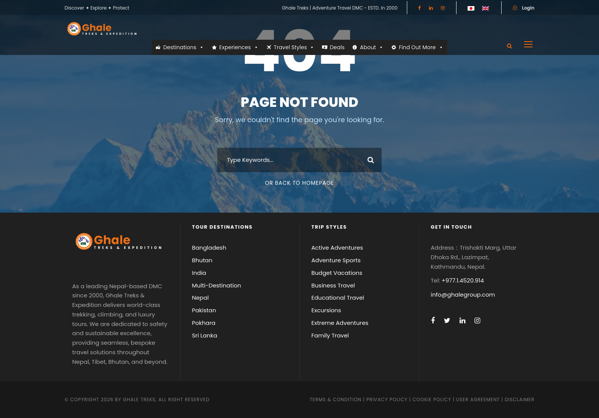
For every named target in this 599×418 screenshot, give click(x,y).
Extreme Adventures (339, 323)
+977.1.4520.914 (463, 280)
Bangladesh (209, 248)
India (199, 273)
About (372, 47)
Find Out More (421, 47)
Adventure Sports (336, 260)
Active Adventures (337, 248)
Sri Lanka (204, 335)
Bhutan (202, 260)
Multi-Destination (216, 285)
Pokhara (204, 323)
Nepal (200, 298)
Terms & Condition (335, 399)
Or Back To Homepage (299, 183)
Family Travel (330, 335)
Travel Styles (294, 47)
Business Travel (333, 285)
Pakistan (204, 310)
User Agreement (478, 399)
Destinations (183, 47)
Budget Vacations (337, 273)
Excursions (326, 310)
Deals (337, 47)
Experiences (239, 47)
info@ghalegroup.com (463, 295)
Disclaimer (519, 399)
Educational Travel (337, 298)
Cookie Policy (432, 399)
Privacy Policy (387, 399)
